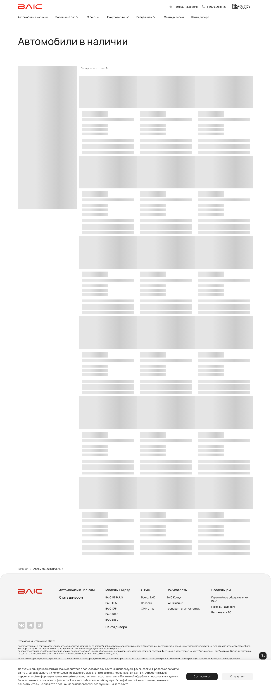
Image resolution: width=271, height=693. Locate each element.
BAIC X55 (111, 603)
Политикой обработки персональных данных (149, 676)
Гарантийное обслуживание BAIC (229, 599)
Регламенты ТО (221, 612)
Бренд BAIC (148, 597)
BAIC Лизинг (175, 603)
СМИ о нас (147, 608)
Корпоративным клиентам (184, 608)
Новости (146, 603)
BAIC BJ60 (111, 620)
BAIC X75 (111, 608)
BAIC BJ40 (111, 614)
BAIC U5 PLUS (114, 597)
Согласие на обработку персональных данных (113, 673)
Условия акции (26, 640)
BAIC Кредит (175, 597)
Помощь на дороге (223, 607)
